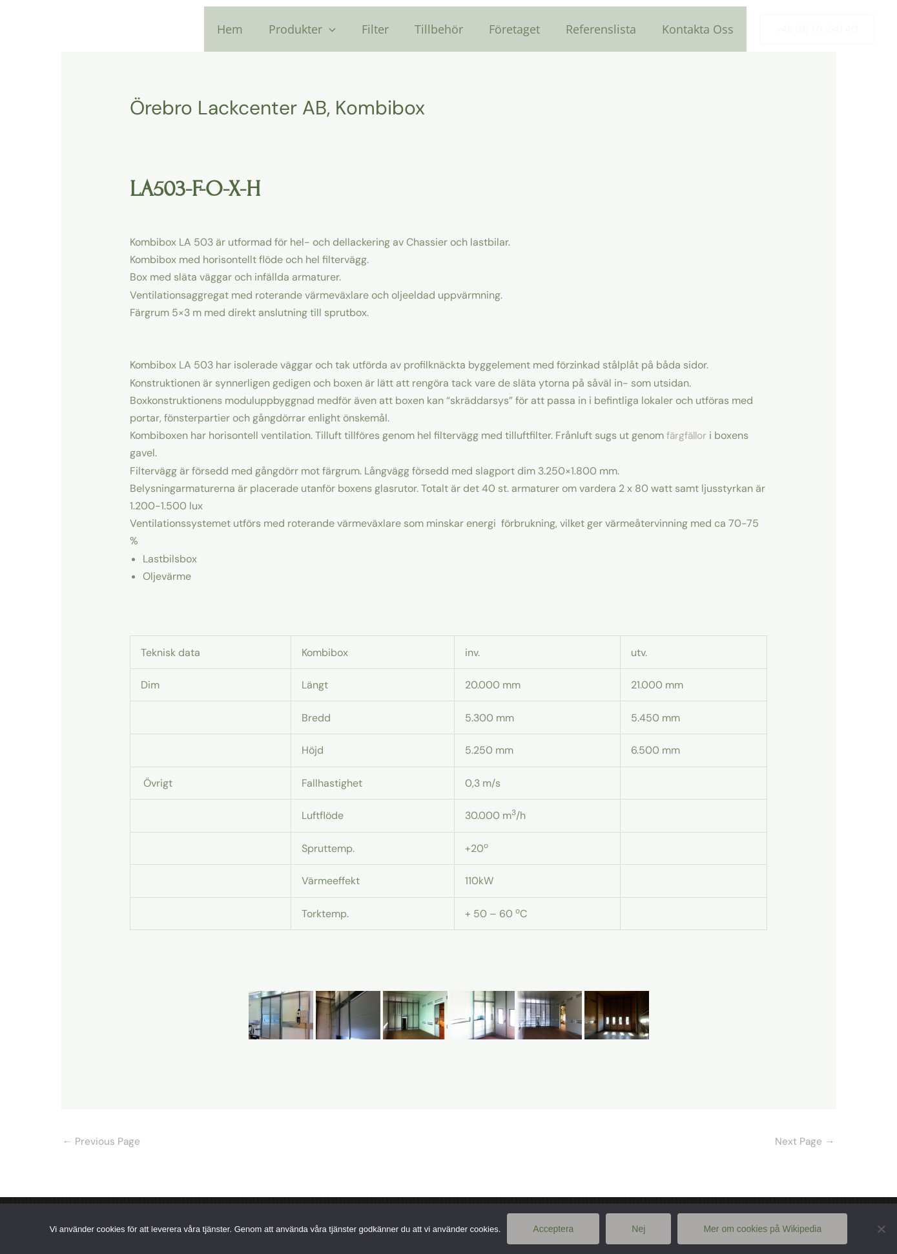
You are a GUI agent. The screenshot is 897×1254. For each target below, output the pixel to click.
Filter (386, 29)
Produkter (316, 29)
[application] (343, 29)
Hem (247, 29)
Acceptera (553, 1229)
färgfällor (687, 435)
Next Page (804, 1142)
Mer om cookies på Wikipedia (762, 1229)
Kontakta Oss (699, 29)
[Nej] (880, 1228)
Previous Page (102, 1142)
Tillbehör (448, 29)
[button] (816, 29)
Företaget (520, 29)
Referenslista (605, 29)
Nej (638, 1229)
